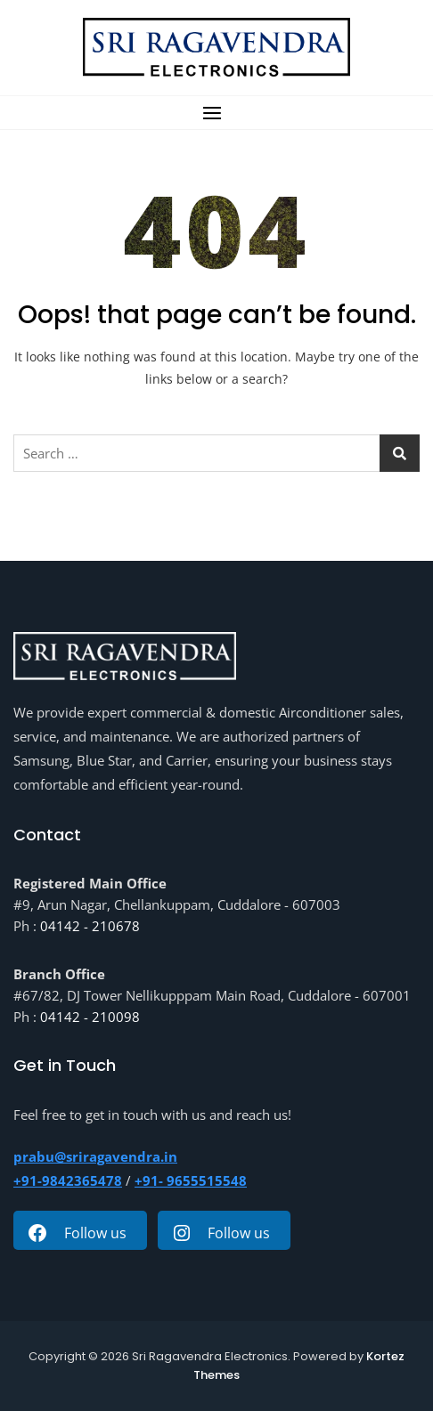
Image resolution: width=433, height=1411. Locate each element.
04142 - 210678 (90, 926)
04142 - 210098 (90, 1017)
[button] (216, 112)
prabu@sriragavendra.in (95, 1156)
